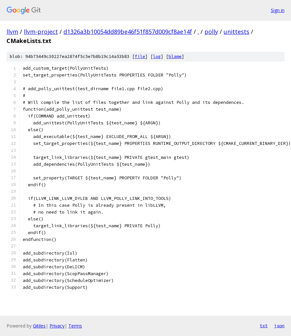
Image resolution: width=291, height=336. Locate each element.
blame (175, 56)
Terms (75, 326)
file (140, 56)
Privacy (56, 326)
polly (211, 31)
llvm (12, 31)
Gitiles (39, 326)
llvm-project (41, 31)
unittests (236, 31)
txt (264, 326)
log (157, 56)
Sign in (277, 10)
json (279, 326)
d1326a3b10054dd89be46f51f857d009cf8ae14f (127, 31)
